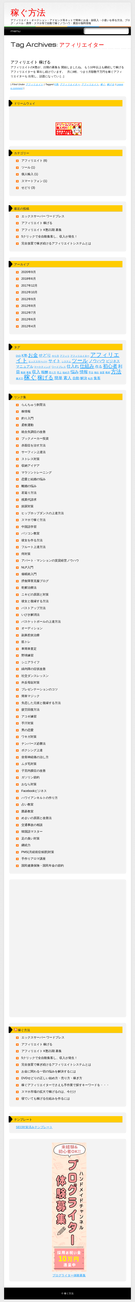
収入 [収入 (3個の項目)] (36, 372)
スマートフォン (32, 181)
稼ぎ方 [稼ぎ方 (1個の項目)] (19, 378)
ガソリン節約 (30, 777)
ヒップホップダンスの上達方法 (42, 513)
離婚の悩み (29, 486)
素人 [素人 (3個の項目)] (67, 378)
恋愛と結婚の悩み (33, 479)
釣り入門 (27, 418)
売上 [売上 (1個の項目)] (59, 372)
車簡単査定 (29, 648)
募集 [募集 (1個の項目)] (28, 372)
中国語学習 (29, 526)
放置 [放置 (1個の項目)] (102, 372)
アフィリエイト (34, 84)
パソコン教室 (30, 533)
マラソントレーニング (36, 472)
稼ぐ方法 (28, 12)
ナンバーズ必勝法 (33, 743)
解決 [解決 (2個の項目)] (83, 378)
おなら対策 (29, 784)
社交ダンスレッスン (35, 675)
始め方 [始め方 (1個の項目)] (66, 372)
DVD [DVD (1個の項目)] (18, 356)
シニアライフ (30, 662)
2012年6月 (28, 319)
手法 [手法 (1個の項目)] (90, 372)
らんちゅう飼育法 (33, 404)
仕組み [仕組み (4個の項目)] (87, 366)
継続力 (26, 845)
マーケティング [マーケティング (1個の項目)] (42, 367)
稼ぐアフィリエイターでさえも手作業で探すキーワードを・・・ (65, 1085)
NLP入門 (27, 567)
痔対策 (26, 553)
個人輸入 (27, 174)
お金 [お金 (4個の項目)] (33, 355)
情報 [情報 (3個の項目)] (84, 372)
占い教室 (27, 804)
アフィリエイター (70, 84)
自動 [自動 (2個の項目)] (75, 378)
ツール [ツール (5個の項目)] (80, 360)
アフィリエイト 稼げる (31, 62)
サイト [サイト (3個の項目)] (54, 361)
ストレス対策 (30, 459)
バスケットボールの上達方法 (41, 621)
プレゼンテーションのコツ (39, 689)
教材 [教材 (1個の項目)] (107, 372)
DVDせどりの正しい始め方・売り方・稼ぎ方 (51, 1078)
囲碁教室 (27, 811)
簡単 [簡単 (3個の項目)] (58, 378)
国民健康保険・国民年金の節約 (42, 865)
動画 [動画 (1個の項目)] (23, 372)
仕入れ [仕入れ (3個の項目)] (73, 366)
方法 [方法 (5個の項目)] (116, 371)
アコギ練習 (29, 716)
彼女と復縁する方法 (35, 601)
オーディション (32, 628)
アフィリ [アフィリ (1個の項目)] (64, 356)
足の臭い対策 (30, 838)
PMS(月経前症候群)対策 (37, 852)
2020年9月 (28, 272)
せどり (26, 187)
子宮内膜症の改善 (33, 770)
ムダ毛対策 (29, 763)
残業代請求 (29, 499)
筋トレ (26, 641)
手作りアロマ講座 (33, 858)
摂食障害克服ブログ (35, 581)
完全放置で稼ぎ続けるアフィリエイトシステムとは (56, 243)
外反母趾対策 (30, 682)
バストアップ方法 (33, 608)
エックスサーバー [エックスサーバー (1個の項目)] (37, 361)
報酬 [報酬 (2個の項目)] (44, 372)
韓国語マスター (32, 831)
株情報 (26, 411)
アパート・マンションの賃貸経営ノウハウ (50, 560)
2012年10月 (29, 292)
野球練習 (27, 655)
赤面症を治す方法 (33, 445)
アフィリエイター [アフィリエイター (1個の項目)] (79, 356)
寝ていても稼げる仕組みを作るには (45, 1098)
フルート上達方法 (33, 547)
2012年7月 (28, 312)
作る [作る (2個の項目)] (98, 366)
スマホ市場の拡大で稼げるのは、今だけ (48, 1091)
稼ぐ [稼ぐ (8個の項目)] (30, 377)
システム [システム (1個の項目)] (66, 361)
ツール (26, 167)
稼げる (110, 84)
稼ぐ (102, 84)
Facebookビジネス (34, 791)
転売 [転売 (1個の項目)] (90, 378)
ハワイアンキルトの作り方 (39, 797)
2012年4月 (28, 326)
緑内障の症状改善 (33, 669)
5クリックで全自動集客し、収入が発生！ (49, 236)
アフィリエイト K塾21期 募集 (41, 229)
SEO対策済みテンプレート (34, 1127)
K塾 (56, 84)
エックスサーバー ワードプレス (43, 216)
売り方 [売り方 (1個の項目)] (52, 372)
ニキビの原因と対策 (35, 594)
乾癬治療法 (29, 587)
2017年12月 (29, 285)
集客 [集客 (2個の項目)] (97, 378)
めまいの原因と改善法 (36, 818)
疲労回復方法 (30, 709)
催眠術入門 (29, 574)
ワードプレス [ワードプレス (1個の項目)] (58, 367)
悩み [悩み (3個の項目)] (75, 372)
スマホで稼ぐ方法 (33, 519)
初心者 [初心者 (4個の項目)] (110, 366)
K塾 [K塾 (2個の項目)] (24, 355)
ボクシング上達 (32, 750)
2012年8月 (28, 305)
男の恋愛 (27, 730)
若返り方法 (29, 492)
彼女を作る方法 (32, 540)
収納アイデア (30, 465)
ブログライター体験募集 (69, 1275)
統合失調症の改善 (33, 431)
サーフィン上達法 (33, 452)
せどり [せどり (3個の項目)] (45, 355)
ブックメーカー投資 (35, 438)
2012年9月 (28, 299)
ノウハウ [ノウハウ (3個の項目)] (97, 361)
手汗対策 (27, 723)
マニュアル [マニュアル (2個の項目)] (24, 366)
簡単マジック (30, 696)
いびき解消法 (30, 614)
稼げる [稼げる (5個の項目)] (45, 377)
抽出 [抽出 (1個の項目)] (96, 372)
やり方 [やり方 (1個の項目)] (55, 356)
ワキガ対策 (29, 736)
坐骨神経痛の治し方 (35, 757)
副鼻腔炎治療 (30, 635)
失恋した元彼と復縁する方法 (41, 703)
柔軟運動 (27, 425)
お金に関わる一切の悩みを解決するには (48, 1071)
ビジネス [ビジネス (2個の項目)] (113, 361)
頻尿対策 (27, 506)
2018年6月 (28, 278)
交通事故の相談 (32, 825)
